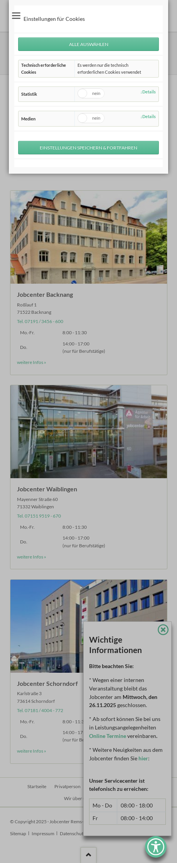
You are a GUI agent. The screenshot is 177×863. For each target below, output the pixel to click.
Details (149, 91)
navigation (16, 15)
